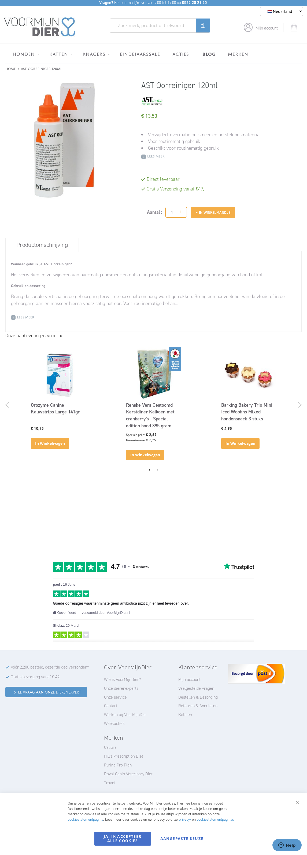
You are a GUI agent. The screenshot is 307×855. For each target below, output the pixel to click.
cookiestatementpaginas (215, 819)
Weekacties (114, 723)
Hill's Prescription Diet (123, 756)
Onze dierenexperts (121, 688)
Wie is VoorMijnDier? (122, 679)
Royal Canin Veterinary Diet (128, 774)
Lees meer (156, 155)
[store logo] (40, 27)
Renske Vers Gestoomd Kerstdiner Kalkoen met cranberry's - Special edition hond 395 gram (150, 415)
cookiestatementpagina (85, 819)
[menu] (153, 53)
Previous (7, 405)
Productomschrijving (42, 245)
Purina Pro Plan (118, 765)
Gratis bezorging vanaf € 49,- (36, 677)
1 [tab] (149, 469)
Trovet (110, 783)
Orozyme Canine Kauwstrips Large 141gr (55, 408)
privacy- (185, 819)
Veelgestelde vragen (196, 688)
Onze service (115, 697)
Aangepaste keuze (182, 838)
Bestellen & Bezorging (198, 697)
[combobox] (160, 26)
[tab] (42, 245)
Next (300, 405)
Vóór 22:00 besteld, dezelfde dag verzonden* (50, 667)
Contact (110, 706)
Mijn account (267, 28)
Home (10, 68)
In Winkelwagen (50, 443)
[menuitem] (24, 54)
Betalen (185, 714)
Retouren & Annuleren (197, 706)
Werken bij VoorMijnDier (125, 714)
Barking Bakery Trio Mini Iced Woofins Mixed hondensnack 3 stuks (246, 412)
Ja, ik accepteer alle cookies (123, 838)
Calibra (110, 747)
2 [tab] (157, 469)
